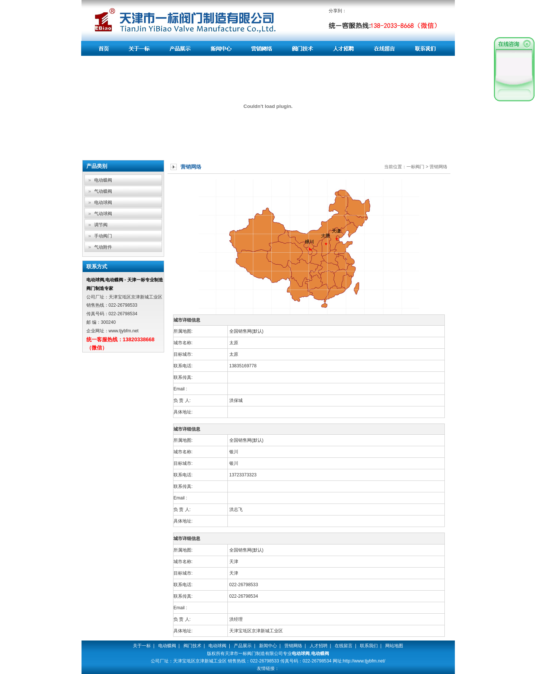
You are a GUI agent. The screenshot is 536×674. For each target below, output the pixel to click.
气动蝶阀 (103, 191)
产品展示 (243, 645)
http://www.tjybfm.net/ (364, 661)
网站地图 (394, 645)
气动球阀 (103, 213)
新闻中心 (268, 645)
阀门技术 (192, 645)
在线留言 (343, 645)
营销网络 (293, 645)
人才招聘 (319, 645)
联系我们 (369, 645)
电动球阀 (103, 202)
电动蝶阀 (103, 180)
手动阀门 (103, 236)
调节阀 (101, 224)
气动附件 (103, 247)
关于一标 (142, 645)
